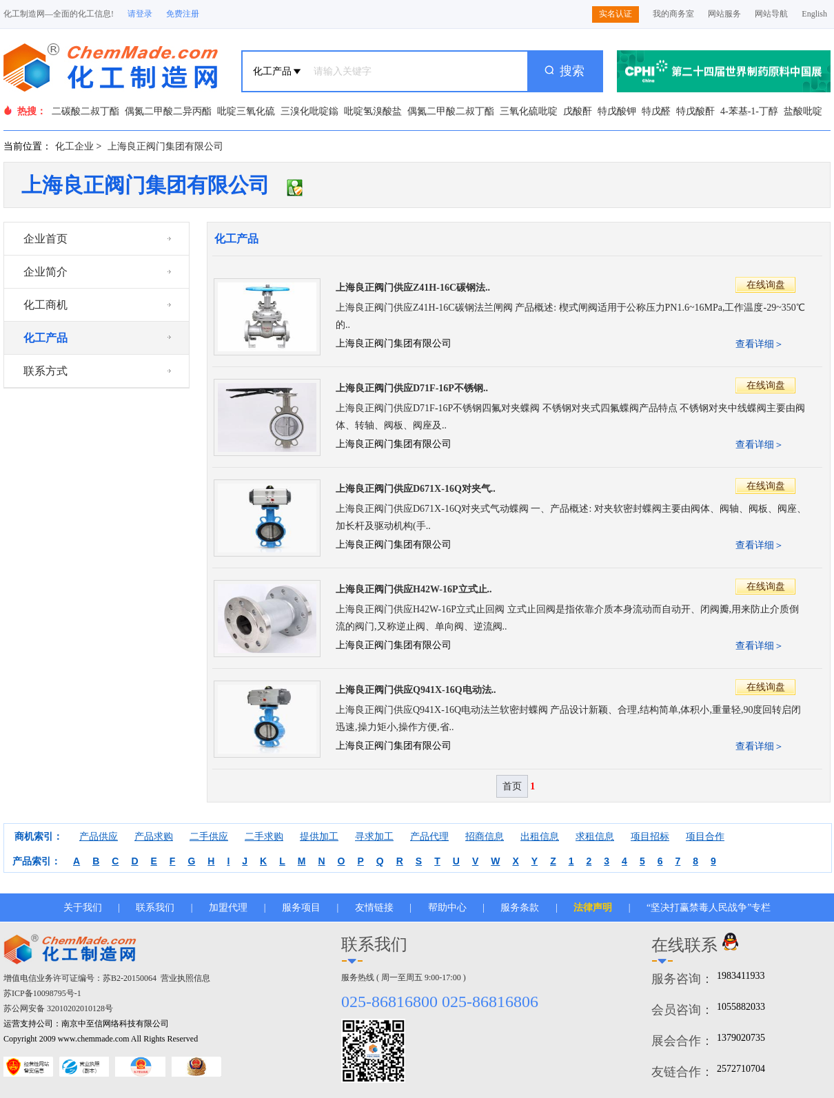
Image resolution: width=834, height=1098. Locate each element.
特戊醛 (656, 111)
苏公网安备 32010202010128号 (58, 1008)
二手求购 (264, 836)
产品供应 (98, 836)
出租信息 (539, 836)
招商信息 (484, 836)
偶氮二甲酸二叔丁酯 (450, 111)
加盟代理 (228, 907)
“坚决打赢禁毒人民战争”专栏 (709, 907)
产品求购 (153, 836)
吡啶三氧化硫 (246, 111)
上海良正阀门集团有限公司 (165, 146)
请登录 (140, 14)
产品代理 (429, 836)
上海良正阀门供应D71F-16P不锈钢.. (412, 388)
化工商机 (45, 305)
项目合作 (705, 836)
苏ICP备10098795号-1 (42, 993)
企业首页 (45, 239)
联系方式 (45, 371)
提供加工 (319, 836)
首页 (512, 786)
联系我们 (155, 907)
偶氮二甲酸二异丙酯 (168, 111)
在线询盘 (765, 285)
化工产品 (45, 338)
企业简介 (45, 272)
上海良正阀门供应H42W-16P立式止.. (414, 589)
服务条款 (519, 907)
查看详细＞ (759, 344)
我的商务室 (673, 14)
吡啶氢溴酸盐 (373, 111)
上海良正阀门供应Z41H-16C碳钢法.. (413, 287)
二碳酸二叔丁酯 (85, 111)
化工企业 (74, 146)
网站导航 (771, 14)
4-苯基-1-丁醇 (749, 111)
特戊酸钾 (617, 111)
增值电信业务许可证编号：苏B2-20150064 (79, 978)
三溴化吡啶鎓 (309, 111)
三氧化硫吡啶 (529, 111)
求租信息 (595, 836)
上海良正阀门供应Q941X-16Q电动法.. (416, 690)
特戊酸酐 (695, 111)
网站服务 (724, 14)
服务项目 (301, 907)
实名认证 (615, 14)
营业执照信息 (185, 978)
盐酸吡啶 (803, 111)
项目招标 (650, 836)
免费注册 (182, 14)
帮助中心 (447, 907)
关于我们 (82, 907)
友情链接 (374, 907)
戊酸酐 (577, 111)
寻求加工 (374, 836)
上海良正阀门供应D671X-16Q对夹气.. (416, 489)
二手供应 (209, 836)
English (814, 14)
